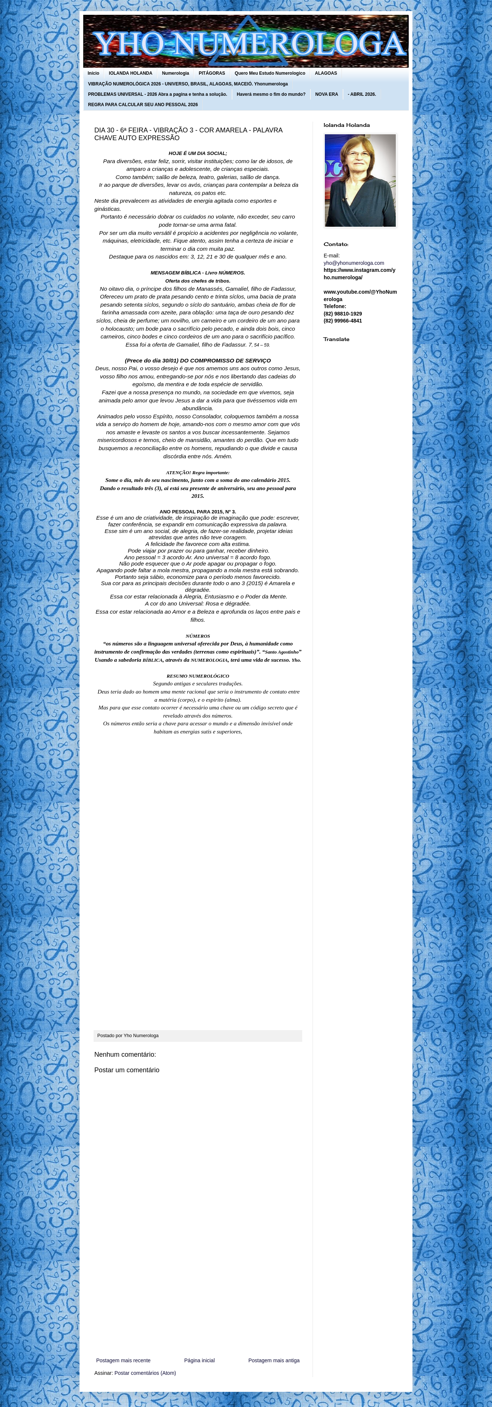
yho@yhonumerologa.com (354, 263)
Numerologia (175, 73)
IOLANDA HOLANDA (130, 73)
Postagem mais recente (123, 1360)
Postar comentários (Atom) (145, 1373)
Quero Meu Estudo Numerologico (270, 73)
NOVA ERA (326, 94)
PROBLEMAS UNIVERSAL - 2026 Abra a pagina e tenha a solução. (157, 94)
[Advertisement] (197, 1295)
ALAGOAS (326, 73)
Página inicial (199, 1360)
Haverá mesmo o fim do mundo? (271, 94)
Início (93, 73)
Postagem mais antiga (274, 1360)
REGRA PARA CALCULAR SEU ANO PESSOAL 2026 (143, 104)
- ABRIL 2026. (362, 94)
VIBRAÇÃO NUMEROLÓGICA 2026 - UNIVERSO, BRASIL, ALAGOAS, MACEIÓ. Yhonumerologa (188, 84)
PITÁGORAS (212, 73)
